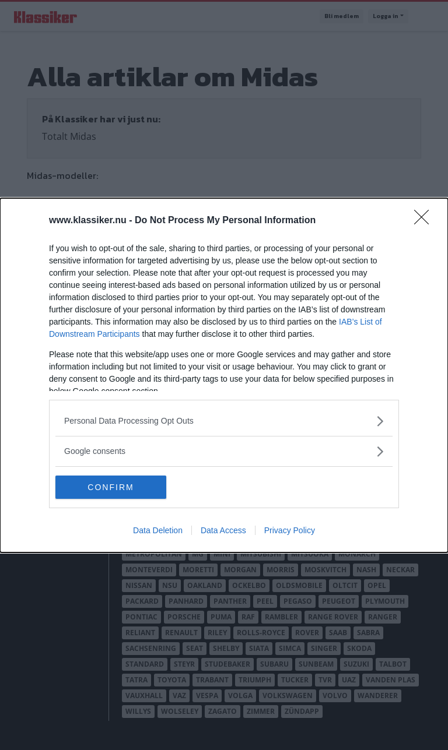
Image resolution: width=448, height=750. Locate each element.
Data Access (223, 530)
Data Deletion (158, 530)
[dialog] (224, 375)
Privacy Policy (289, 530)
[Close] (425, 221)
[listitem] (224, 421)
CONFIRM (111, 486)
